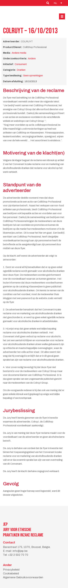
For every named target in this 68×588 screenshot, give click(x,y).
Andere (32, 58)
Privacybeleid (11, 569)
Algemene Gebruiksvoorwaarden (23, 577)
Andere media (19, 53)
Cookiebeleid (11, 573)
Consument (21, 64)
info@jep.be (20, 550)
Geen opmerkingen (33, 75)
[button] (62, 16)
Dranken (21, 70)
